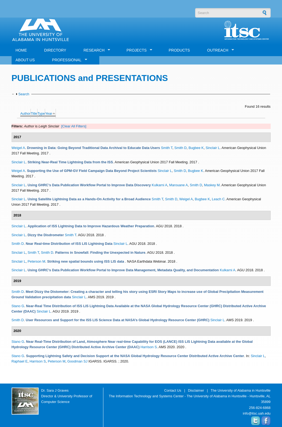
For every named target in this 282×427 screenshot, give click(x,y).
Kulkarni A (159, 185)
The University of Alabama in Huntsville (241, 390)
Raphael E (20, 361)
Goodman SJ (77, 361)
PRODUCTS (179, 50)
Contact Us (172, 390)
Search (23, 94)
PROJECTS (137, 50)
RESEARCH (94, 50)
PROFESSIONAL (67, 60)
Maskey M (212, 185)
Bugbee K (196, 148)
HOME (21, 50)
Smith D (180, 148)
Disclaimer (196, 390)
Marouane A (178, 185)
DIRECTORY (55, 50)
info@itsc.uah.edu (257, 413)
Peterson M (36, 261)
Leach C (218, 199)
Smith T (166, 148)
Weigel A (18, 148)
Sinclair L (213, 148)
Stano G (18, 306)
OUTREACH (218, 50)
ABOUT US (25, 60)
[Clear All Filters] (73, 126)
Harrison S (149, 347)
